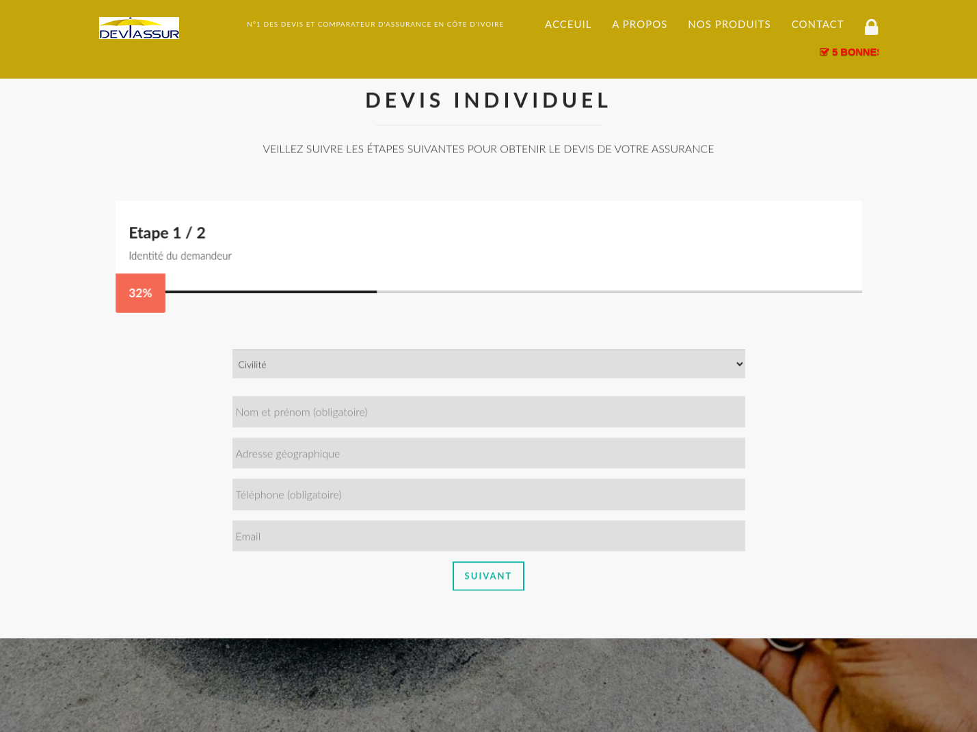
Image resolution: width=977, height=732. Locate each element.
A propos (639, 24)
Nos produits (729, 24)
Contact (818, 24)
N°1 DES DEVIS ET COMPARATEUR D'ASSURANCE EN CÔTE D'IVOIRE (375, 24)
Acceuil (568, 24)
